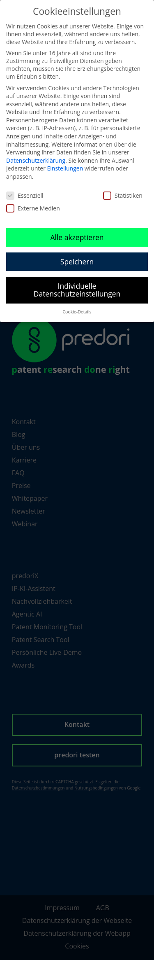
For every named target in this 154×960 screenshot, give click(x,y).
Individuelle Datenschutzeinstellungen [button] (77, 290)
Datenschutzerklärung (35, 160)
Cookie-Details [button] (76, 312)
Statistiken (123, 195)
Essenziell (25, 195)
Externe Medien (33, 208)
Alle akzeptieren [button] (76, 237)
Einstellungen (65, 168)
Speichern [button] (77, 261)
